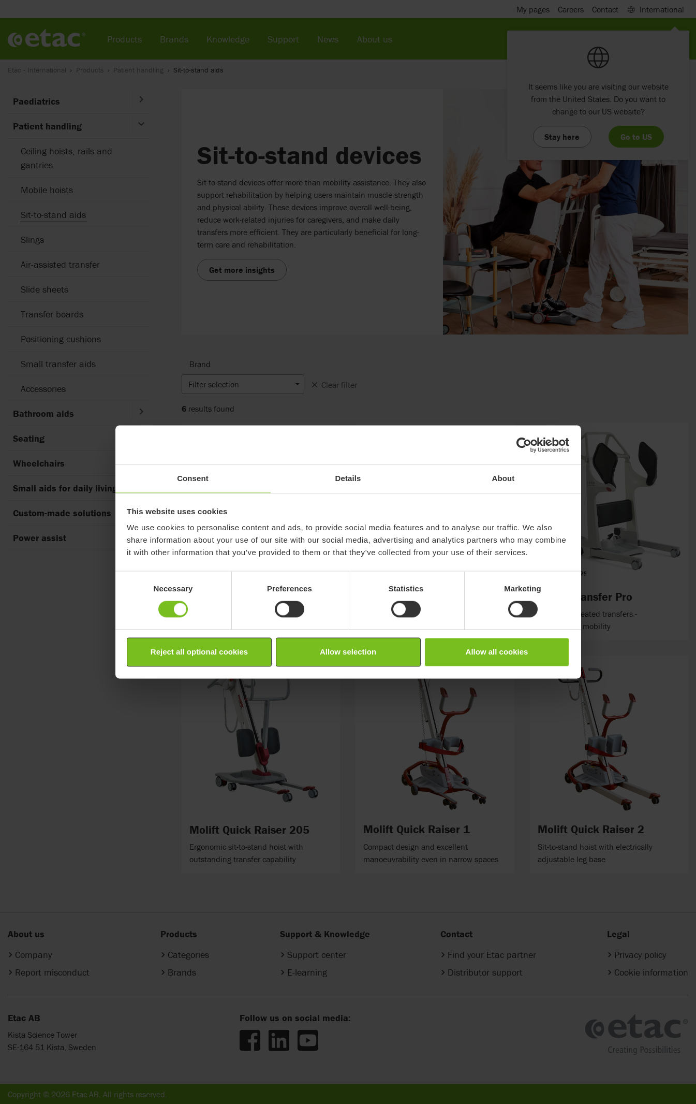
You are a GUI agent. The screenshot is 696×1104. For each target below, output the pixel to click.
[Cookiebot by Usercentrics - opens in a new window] (524, 445)
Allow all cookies (497, 651)
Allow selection (348, 651)
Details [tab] (348, 478)
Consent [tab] (193, 478)
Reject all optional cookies (199, 651)
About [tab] (503, 478)
